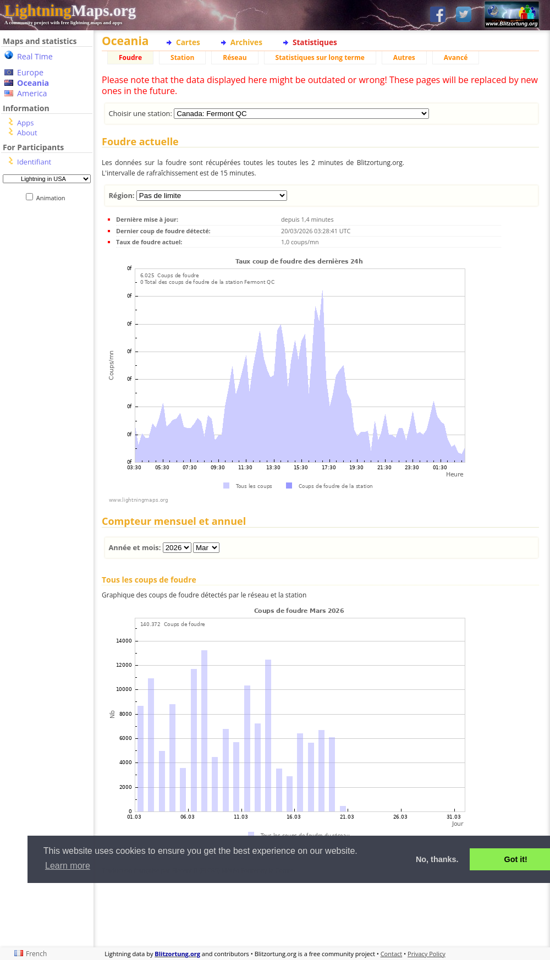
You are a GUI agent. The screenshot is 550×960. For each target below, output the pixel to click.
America (32, 93)
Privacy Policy (427, 954)
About (27, 133)
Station (182, 57)
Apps (25, 123)
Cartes (188, 42)
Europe (30, 72)
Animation (53, 198)
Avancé (456, 57)
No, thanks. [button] (437, 859)
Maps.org (70, 10)
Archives (246, 42)
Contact (392, 954)
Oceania (33, 83)
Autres (404, 57)
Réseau (234, 57)
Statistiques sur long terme (320, 57)
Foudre (130, 57)
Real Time (35, 56)
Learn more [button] (67, 865)
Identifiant (34, 162)
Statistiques (315, 42)
